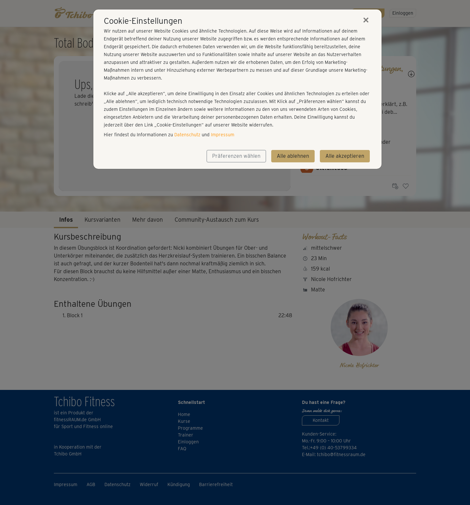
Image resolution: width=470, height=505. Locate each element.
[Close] (366, 20)
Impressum (222, 134)
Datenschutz (187, 134)
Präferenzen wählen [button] (236, 156)
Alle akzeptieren (344, 156)
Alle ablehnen (293, 156)
